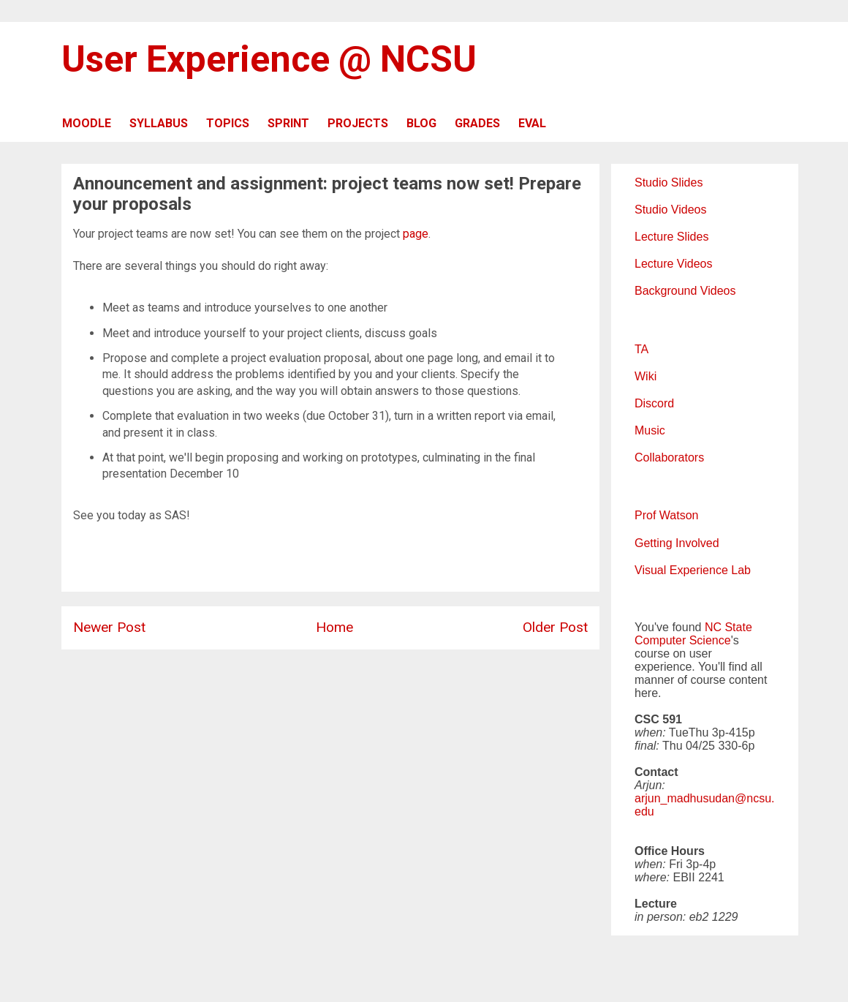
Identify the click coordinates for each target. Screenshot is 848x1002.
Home (334, 627)
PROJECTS (358, 123)
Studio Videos (670, 209)
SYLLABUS (158, 123)
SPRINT (288, 123)
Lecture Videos (673, 263)
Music (650, 430)
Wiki (645, 376)
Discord (654, 403)
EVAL (532, 123)
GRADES (477, 123)
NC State (728, 627)
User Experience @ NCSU (269, 59)
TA (641, 349)
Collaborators (669, 457)
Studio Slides (669, 182)
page (415, 234)
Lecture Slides (671, 236)
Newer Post (109, 627)
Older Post (555, 627)
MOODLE (86, 123)
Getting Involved (677, 543)
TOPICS (227, 123)
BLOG (421, 123)
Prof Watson (666, 515)
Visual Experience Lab (693, 570)
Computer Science (683, 640)
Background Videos (685, 291)
